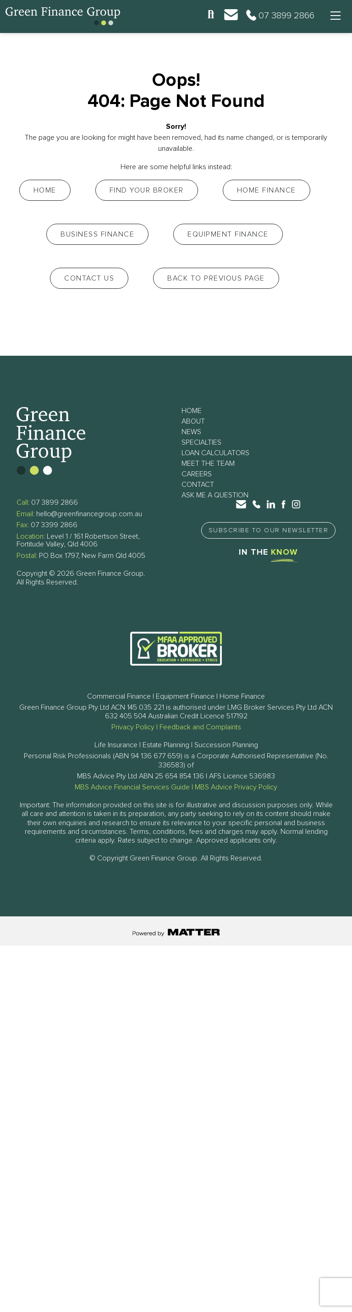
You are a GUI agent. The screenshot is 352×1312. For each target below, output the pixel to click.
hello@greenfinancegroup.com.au (89, 514)
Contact (198, 484)
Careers (197, 474)
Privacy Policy (132, 727)
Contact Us (89, 278)
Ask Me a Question (215, 495)
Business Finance (97, 234)
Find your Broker (147, 190)
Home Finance (266, 190)
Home (44, 190)
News (191, 431)
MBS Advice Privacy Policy (236, 787)
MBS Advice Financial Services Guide (132, 787)
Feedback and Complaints (200, 727)
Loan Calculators (215, 453)
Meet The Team (208, 463)
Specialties (201, 442)
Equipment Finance (228, 234)
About (193, 421)
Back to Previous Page (216, 278)
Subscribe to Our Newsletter (269, 530)
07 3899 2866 (54, 502)
